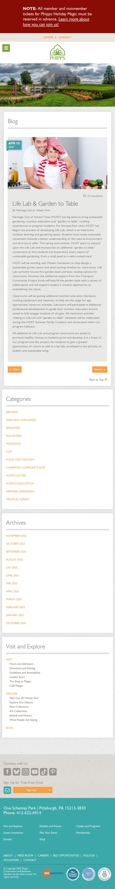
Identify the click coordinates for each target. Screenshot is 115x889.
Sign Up (31, 790)
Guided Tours (17, 677)
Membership (83, 832)
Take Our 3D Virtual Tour (24, 698)
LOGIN (48, 37)
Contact (29, 860)
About (8, 855)
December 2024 (16, 623)
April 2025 (12, 591)
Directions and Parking (22, 668)
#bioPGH (12, 412)
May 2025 (11, 583)
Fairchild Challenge (21, 420)
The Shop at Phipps (20, 681)
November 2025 (16, 536)
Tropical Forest (17, 499)
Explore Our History (21, 702)
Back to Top (98, 379)
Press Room (25, 855)
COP (9, 451)
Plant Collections (19, 707)
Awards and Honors (21, 715)
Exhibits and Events (50, 826)
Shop (42, 839)
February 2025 (15, 607)
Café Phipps (16, 685)
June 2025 (12, 575)
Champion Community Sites (25, 467)
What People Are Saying (23, 720)
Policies (89, 855)
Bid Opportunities (66, 855)
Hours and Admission (21, 664)
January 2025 (15, 615)
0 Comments (95, 196)
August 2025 (14, 559)
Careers (43, 855)
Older (16, 369)
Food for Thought (20, 459)
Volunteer (13, 436)
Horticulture (16, 475)
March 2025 (14, 599)
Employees (13, 428)
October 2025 (15, 543)
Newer (98, 369)
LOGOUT (65, 37)
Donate (7, 839)
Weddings (13, 443)
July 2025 (12, 567)
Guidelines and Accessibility (25, 672)
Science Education (20, 483)
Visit (9, 659)
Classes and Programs (88, 826)
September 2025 (16, 551)
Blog (9, 728)
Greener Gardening (20, 491)
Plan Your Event (48, 832)
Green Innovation (13, 832)
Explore (11, 693)
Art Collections (18, 711)
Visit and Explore (25, 646)
